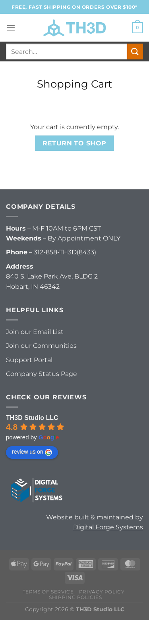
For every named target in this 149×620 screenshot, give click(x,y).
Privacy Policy (102, 592)
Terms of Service (48, 592)
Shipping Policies (75, 597)
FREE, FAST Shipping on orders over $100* (74, 7)
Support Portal (29, 360)
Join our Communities (41, 345)
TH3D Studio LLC (32, 417)
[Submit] (135, 51)
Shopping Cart (74, 84)
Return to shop (74, 143)
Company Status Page (41, 374)
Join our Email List (35, 332)
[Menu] (10, 27)
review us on (32, 452)
